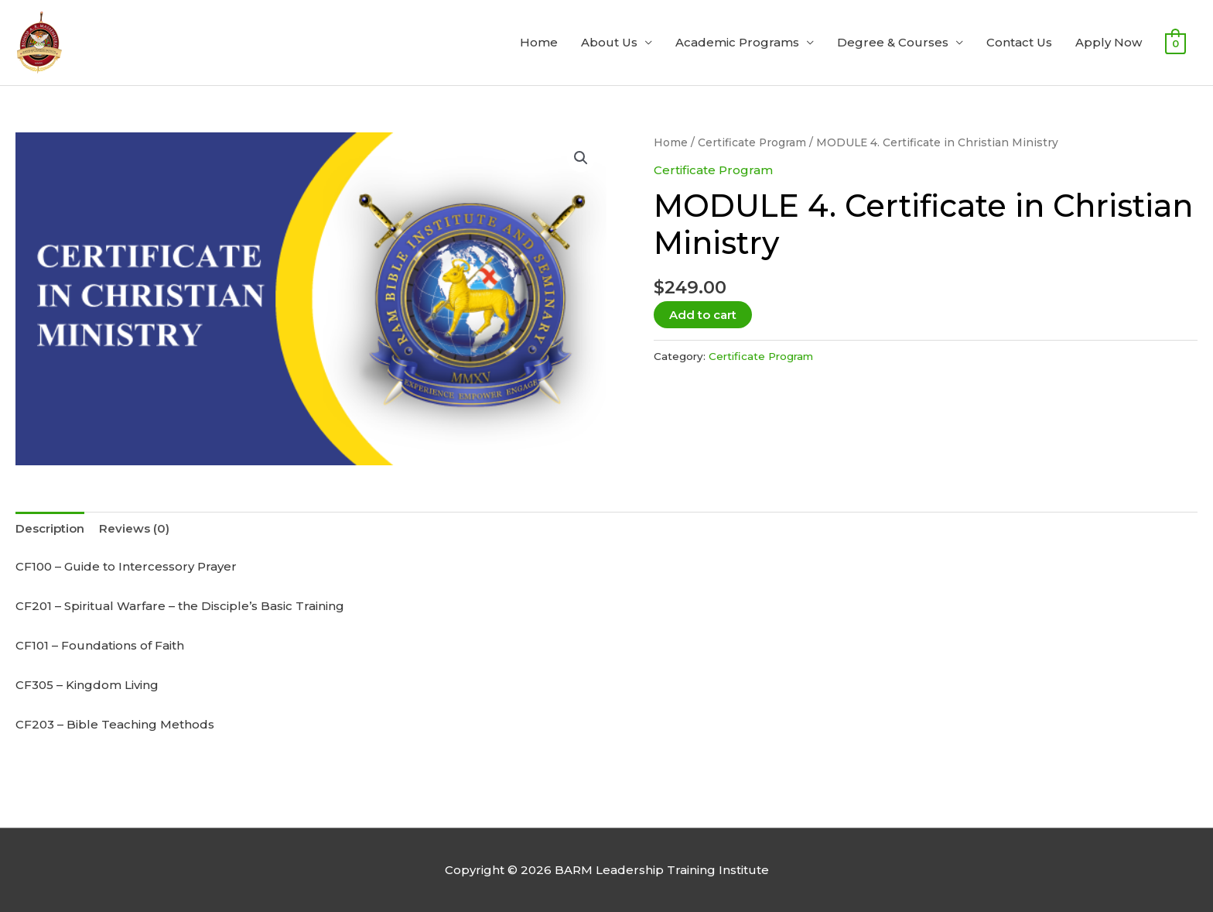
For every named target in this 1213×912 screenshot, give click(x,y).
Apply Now (1108, 42)
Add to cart (702, 314)
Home (539, 42)
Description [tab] (49, 528)
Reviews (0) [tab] (134, 528)
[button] (581, 158)
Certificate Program (752, 142)
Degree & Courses (892, 42)
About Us (609, 42)
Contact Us (1019, 42)
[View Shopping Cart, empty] (1175, 43)
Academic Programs (737, 42)
